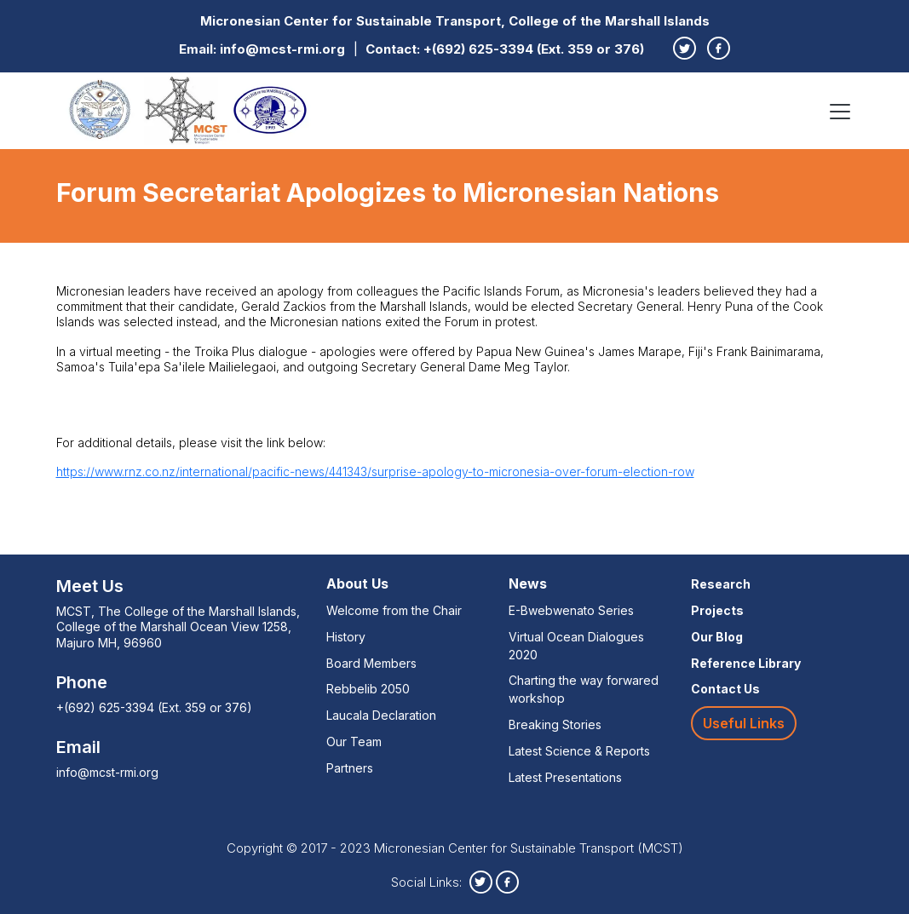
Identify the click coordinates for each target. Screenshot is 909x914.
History (345, 636)
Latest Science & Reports (579, 751)
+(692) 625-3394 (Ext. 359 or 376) (533, 49)
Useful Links (744, 723)
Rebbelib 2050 (368, 688)
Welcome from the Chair (394, 610)
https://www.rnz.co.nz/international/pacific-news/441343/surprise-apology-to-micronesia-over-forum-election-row (375, 471)
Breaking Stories (555, 724)
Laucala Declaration (381, 715)
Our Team (354, 741)
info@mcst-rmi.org (282, 49)
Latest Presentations (565, 777)
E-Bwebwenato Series (571, 610)
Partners (349, 768)
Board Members (371, 663)
